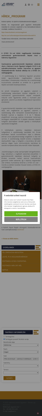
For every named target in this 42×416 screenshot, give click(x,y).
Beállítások (21, 219)
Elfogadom (21, 214)
